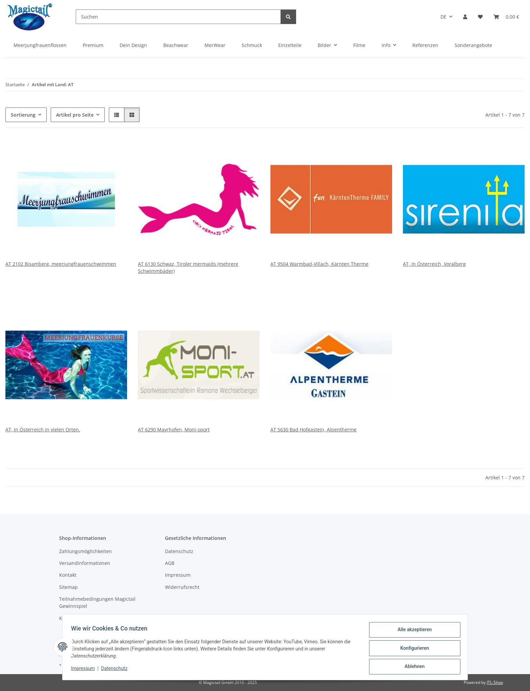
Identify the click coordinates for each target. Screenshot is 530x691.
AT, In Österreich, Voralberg (434, 264)
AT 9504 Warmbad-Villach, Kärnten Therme (319, 264)
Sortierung (23, 115)
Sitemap (68, 587)
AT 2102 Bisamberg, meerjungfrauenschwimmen (60, 264)
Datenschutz (116, 670)
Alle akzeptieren (412, 632)
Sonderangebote (473, 45)
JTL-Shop (495, 682)
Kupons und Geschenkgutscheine (97, 618)
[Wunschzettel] (480, 16)
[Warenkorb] (506, 16)
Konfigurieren (412, 649)
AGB (169, 563)
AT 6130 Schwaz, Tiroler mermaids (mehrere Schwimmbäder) (188, 267)
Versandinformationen (84, 563)
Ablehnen (412, 667)
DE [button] (443, 17)
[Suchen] (178, 16)
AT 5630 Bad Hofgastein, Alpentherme (313, 429)
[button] (465, 16)
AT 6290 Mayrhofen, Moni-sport (174, 429)
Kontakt (67, 575)
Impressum (85, 670)
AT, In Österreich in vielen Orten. (42, 429)
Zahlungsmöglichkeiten (85, 551)
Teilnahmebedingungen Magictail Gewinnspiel (97, 602)
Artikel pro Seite (75, 115)
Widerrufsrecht (182, 587)
